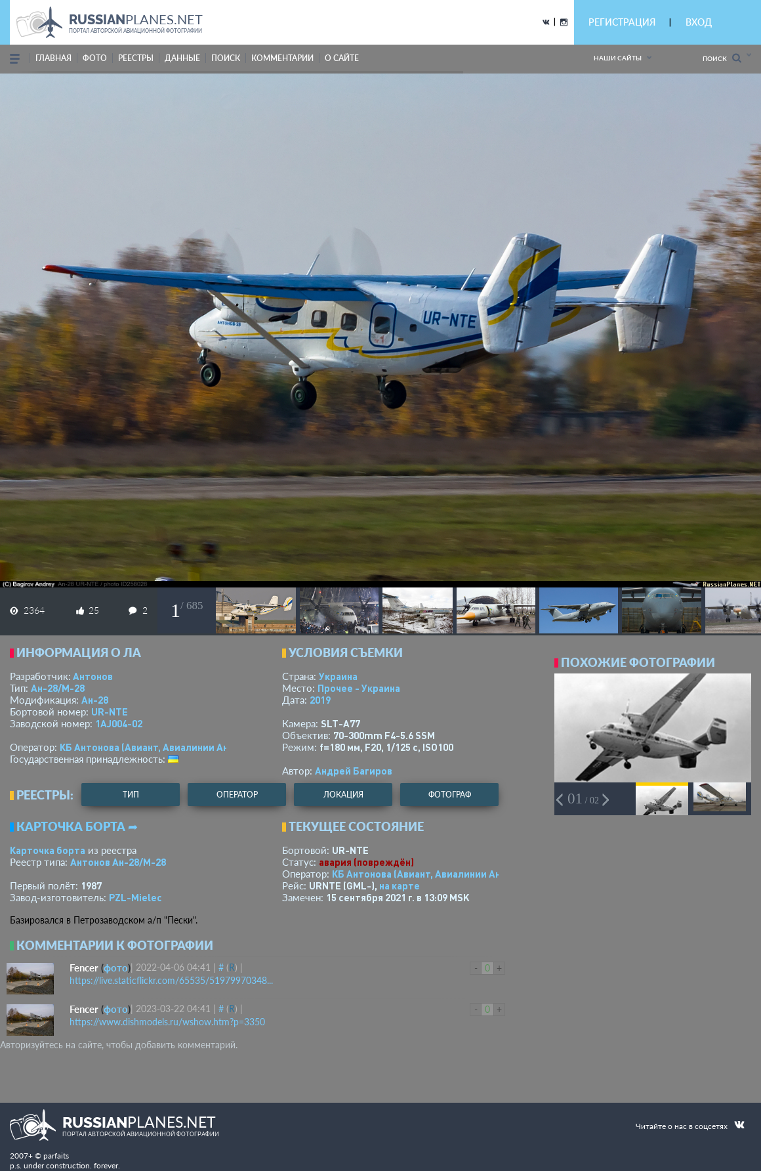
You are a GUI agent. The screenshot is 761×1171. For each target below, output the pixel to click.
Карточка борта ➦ (77, 826)
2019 (320, 700)
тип (131, 794)
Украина (338, 676)
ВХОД (699, 22)
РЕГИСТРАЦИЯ (621, 22)
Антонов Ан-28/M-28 (118, 862)
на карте (399, 885)
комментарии (282, 58)
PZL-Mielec (135, 897)
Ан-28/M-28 (58, 688)
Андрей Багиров (353, 771)
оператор (237, 794)
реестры (136, 58)
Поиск (722, 58)
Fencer (84, 967)
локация (343, 794)
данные (182, 58)
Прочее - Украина (359, 688)
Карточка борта (47, 850)
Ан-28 (94, 700)
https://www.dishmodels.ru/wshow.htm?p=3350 (167, 1021)
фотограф (449, 794)
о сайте (342, 58)
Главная (53, 58)
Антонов (93, 676)
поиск (225, 58)
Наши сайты (618, 58)
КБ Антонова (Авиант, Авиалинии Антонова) (162, 747)
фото (95, 58)
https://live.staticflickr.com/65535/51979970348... (171, 980)
